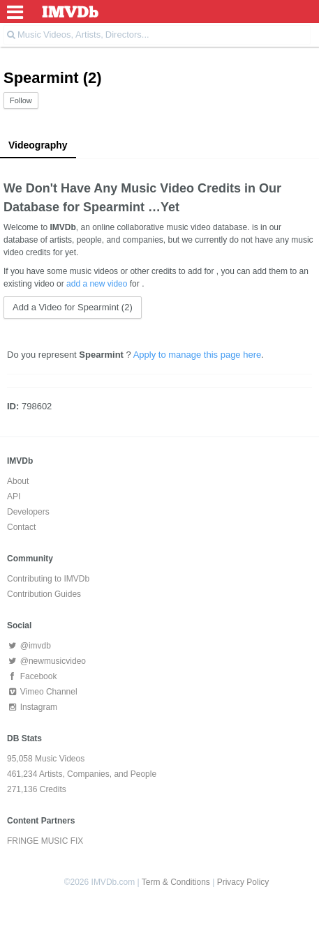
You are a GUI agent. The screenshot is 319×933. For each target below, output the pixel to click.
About (18, 481)
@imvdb (29, 646)
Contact (21, 527)
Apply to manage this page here (197, 354)
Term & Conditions (176, 882)
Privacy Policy (243, 882)
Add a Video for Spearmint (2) (73, 307)
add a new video (96, 284)
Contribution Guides (44, 594)
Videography (38, 145)
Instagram (32, 707)
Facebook (32, 676)
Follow (21, 100)
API (13, 496)
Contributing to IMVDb (48, 579)
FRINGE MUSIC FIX (45, 841)
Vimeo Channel (42, 692)
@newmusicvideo (46, 661)
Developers (28, 512)
